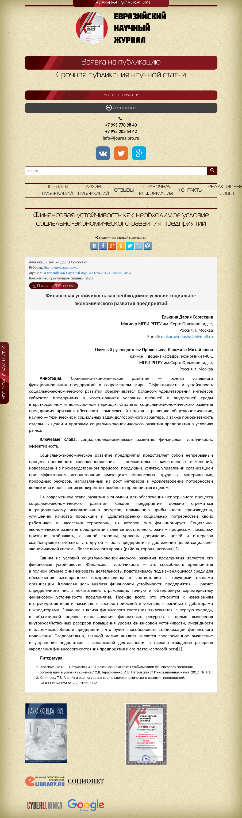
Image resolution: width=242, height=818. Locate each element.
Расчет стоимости (121, 95)
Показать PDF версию (53, 285)
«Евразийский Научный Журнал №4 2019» (87, 273)
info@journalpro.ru (121, 138)
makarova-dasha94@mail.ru (187, 336)
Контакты (190, 190)
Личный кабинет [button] (121, 108)
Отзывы (124, 190)
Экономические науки (61, 267)
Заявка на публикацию (121, 62)
